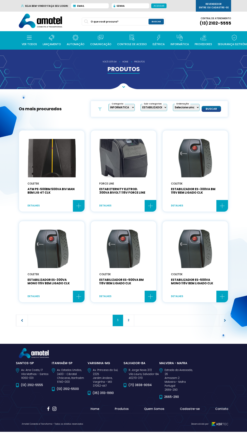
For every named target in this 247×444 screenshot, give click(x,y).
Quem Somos (154, 410)
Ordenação (182, 103)
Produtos (122, 410)
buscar (156, 21)
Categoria (117, 103)
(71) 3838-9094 (140, 386)
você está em (110, 61)
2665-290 (171, 398)
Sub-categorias (153, 103)
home (125, 61)
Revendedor (214, 5)
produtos (139, 61)
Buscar (211, 109)
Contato (221, 410)
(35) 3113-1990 (103, 394)
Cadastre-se (190, 410)
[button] (29, 40)
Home (95, 410)
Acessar (159, 5)
